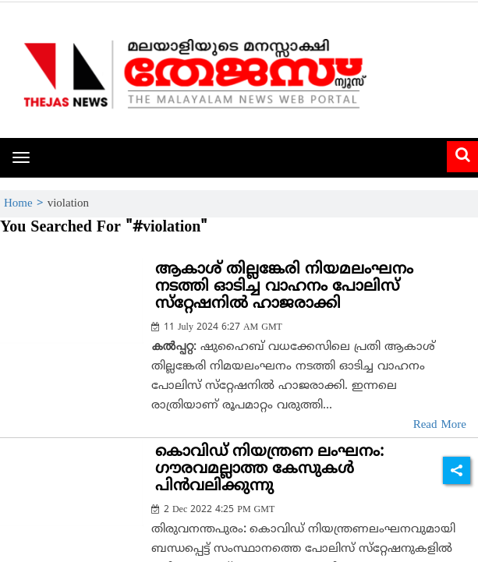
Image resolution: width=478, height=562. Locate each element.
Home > (26, 203)
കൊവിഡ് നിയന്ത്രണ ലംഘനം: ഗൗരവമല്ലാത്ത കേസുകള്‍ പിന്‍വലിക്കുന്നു (269, 470)
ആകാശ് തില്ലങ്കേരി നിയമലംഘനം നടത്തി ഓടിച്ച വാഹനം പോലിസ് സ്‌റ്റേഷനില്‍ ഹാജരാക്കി (284, 287)
